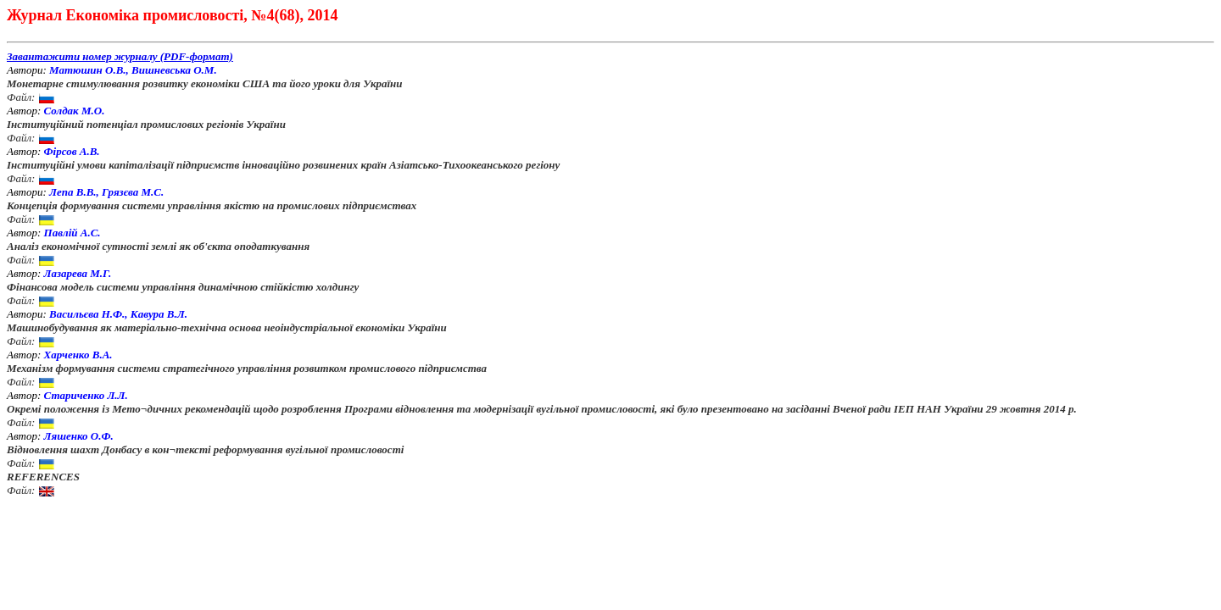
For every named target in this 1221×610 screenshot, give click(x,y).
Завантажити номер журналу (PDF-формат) (120, 56)
